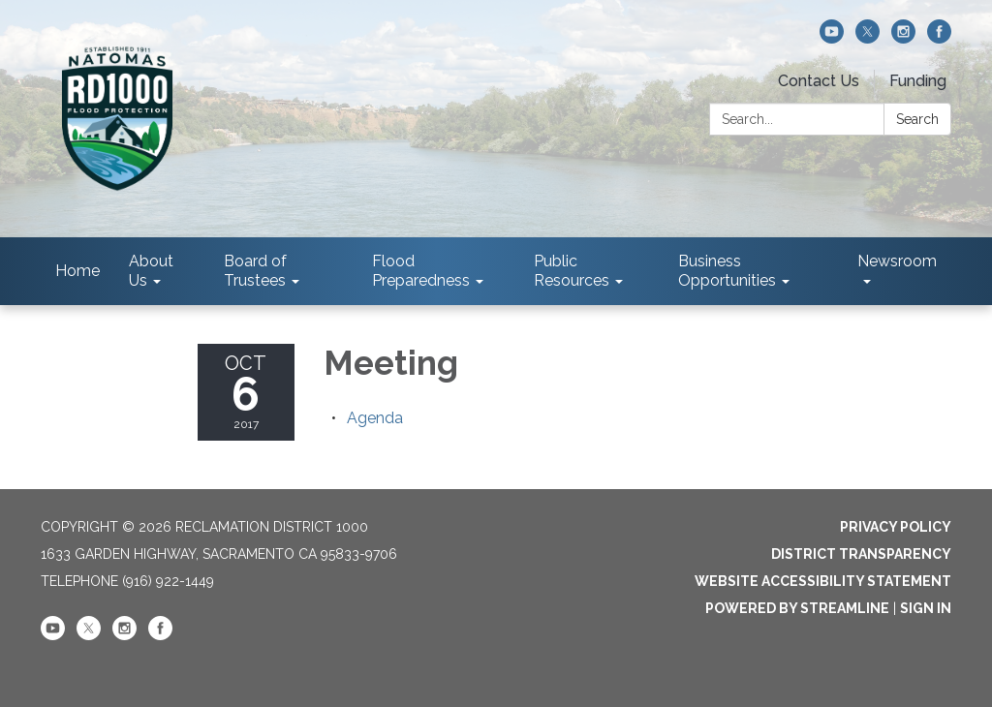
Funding (917, 81)
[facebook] (939, 38)
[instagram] (903, 38)
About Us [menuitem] (151, 271)
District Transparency (861, 554)
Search (917, 119)
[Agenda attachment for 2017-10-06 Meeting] (375, 418)
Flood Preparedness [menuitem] (421, 271)
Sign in (925, 608)
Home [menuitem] (77, 270)
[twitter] (867, 38)
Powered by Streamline (797, 608)
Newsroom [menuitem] (897, 261)
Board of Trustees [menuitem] (255, 271)
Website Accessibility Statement (823, 581)
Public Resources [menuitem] (571, 271)
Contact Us (818, 81)
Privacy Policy (895, 527)
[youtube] (832, 38)
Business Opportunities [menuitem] (727, 271)
